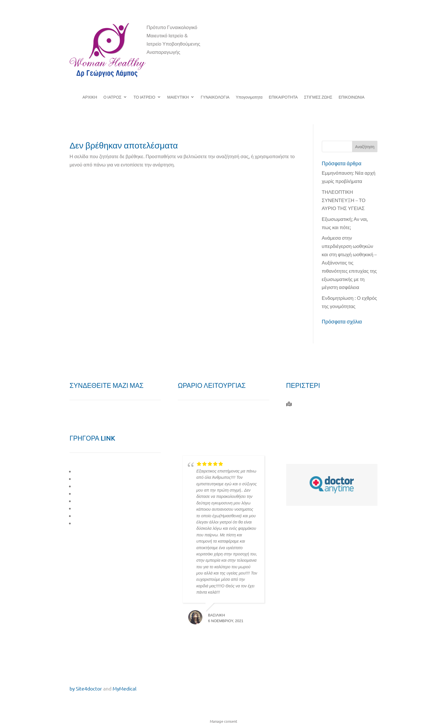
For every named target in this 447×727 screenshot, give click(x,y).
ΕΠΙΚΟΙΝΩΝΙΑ (352, 97)
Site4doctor (89, 688)
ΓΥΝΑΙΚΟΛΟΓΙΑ (215, 97)
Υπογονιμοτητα (249, 97)
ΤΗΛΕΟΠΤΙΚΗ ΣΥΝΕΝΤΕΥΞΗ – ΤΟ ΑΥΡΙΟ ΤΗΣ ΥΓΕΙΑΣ (343, 200)
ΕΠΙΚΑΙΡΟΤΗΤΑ (283, 97)
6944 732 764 (306, 438)
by (72, 688)
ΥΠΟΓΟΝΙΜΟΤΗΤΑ (95, 501)
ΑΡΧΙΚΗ (89, 97)
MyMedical (125, 688)
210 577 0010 (307, 425)
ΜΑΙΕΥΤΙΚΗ (178, 97)
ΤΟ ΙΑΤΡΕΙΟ (144, 97)
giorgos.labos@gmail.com (321, 451)
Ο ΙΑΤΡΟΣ (112, 97)
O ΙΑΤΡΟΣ (85, 471)
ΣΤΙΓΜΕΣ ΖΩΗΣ (318, 97)
